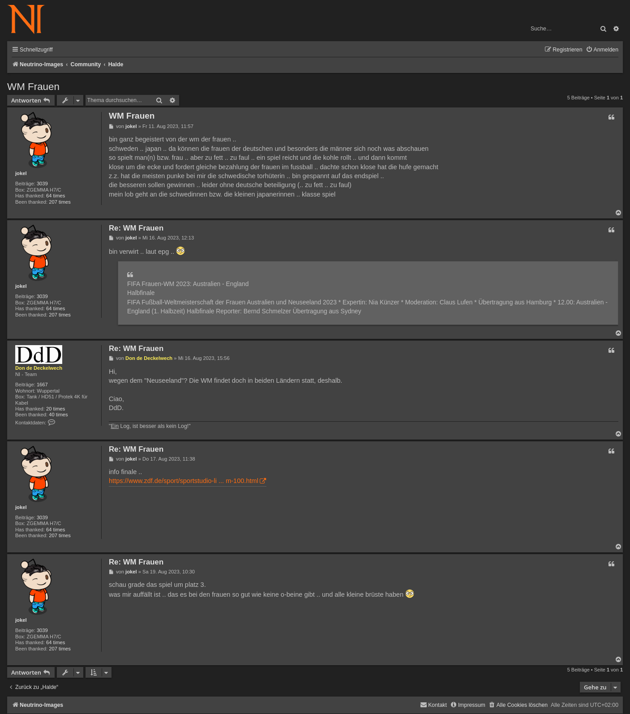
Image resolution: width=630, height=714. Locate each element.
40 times (58, 414)
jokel (21, 173)
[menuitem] (602, 50)
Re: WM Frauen (136, 228)
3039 (42, 183)
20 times (55, 408)
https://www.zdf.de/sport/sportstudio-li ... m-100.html (183, 480)
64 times (55, 195)
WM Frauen (33, 86)
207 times (60, 202)
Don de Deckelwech (38, 368)
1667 (42, 384)
